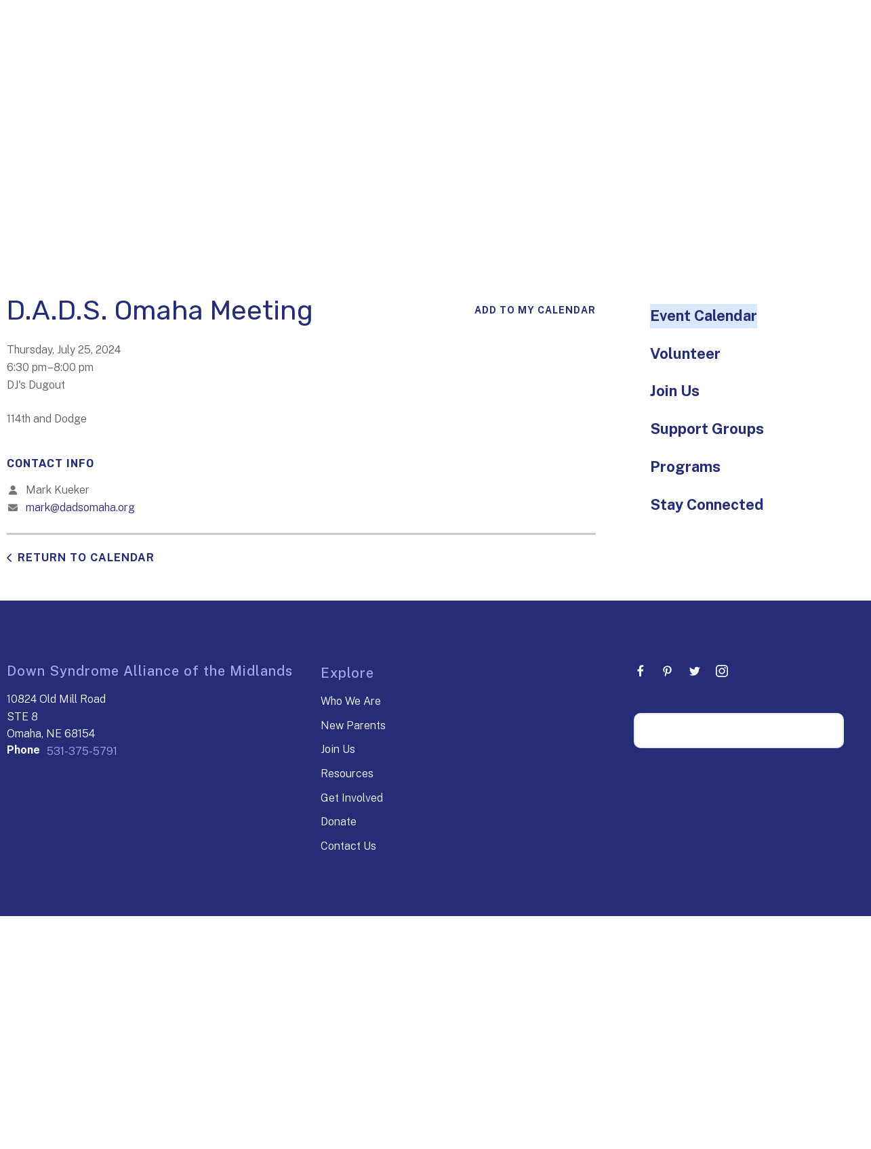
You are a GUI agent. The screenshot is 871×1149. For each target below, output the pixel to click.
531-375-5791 (82, 751)
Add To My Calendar (535, 310)
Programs (685, 466)
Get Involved (352, 798)
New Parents (353, 725)
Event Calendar (703, 315)
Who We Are (351, 701)
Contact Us (348, 846)
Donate (339, 821)
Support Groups (707, 428)
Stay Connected (707, 504)
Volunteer (685, 353)
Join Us (675, 390)
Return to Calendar (86, 557)
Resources (347, 773)
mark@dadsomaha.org (80, 507)
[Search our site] (739, 730)
